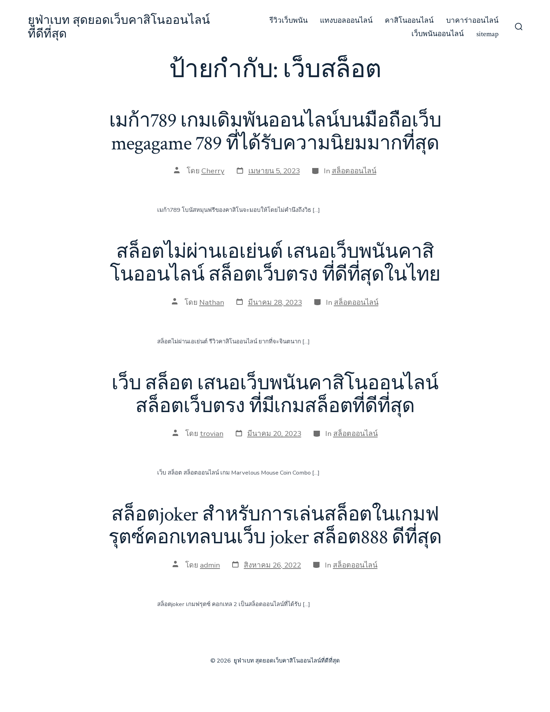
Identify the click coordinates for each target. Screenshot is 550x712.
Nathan (211, 302)
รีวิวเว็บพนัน (288, 20)
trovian (211, 433)
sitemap (487, 34)
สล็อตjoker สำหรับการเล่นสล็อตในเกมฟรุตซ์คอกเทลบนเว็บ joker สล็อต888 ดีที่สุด (275, 526)
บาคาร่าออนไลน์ (472, 20)
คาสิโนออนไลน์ (409, 20)
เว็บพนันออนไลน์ (437, 34)
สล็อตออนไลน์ (354, 171)
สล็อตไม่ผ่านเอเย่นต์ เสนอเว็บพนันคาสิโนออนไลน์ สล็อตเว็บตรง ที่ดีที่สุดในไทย (275, 263)
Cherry (212, 171)
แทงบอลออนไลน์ (346, 20)
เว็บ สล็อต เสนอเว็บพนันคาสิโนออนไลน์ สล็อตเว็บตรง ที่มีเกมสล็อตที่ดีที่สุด (275, 394)
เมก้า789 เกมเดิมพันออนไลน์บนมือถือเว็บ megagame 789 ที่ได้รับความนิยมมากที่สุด (275, 132)
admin (210, 565)
